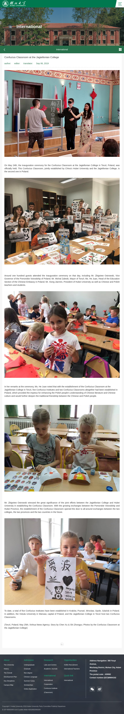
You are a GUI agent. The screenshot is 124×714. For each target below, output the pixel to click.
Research (48, 660)
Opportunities (70, 660)
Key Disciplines (9, 681)
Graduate (27, 669)
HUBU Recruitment (70, 665)
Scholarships (28, 685)
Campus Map (8, 685)
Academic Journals (50, 669)
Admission (29, 660)
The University (9, 665)
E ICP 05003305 (8, 710)
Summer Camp (29, 681)
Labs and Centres (50, 665)
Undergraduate (29, 665)
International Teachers (72, 669)
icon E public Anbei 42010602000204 (27, 710)
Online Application (30, 689)
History (6, 669)
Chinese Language (30, 677)
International (50, 675)
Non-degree (28, 673)
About (7, 660)
